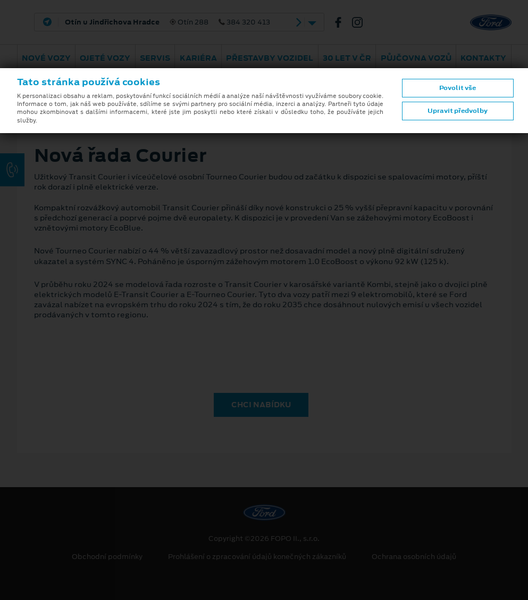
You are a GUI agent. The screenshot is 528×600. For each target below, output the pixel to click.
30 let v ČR (347, 58)
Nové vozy (46, 58)
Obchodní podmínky (107, 557)
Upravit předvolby (458, 110)
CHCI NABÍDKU (261, 404)
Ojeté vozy (105, 58)
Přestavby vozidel (269, 58)
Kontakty (483, 58)
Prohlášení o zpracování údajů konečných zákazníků (257, 557)
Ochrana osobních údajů (414, 557)
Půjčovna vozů (416, 58)
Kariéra (198, 58)
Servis (155, 58)
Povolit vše (457, 88)
